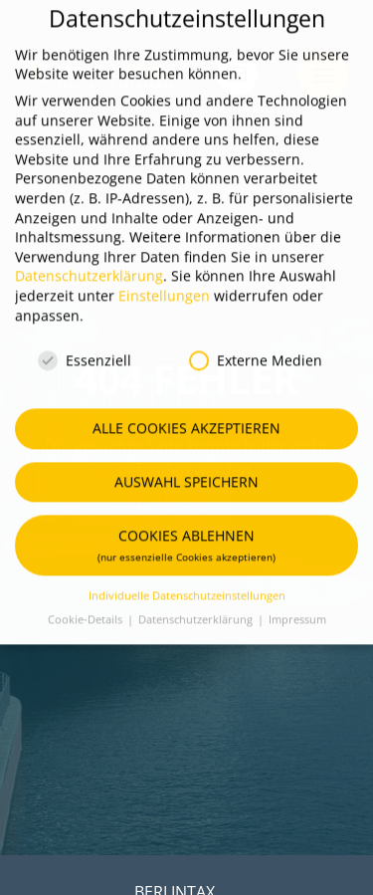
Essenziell (84, 340)
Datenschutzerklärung (89, 255)
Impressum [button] (297, 598)
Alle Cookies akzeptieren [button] (186, 407)
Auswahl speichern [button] (186, 460)
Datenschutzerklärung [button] (197, 598)
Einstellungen (164, 274)
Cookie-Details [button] (86, 598)
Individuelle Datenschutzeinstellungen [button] (187, 574)
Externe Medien (255, 340)
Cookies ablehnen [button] (186, 524)
